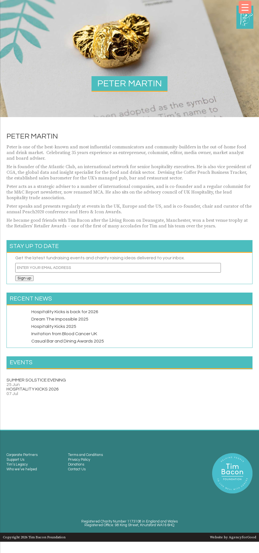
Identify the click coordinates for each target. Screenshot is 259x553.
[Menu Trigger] (245, 7)
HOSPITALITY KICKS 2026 (32, 389)
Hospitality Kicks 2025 (53, 326)
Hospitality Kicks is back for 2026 (64, 312)
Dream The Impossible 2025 (59, 319)
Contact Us (77, 469)
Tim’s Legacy (17, 464)
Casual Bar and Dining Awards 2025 (67, 341)
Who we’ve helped (21, 469)
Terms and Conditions (85, 455)
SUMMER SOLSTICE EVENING (36, 380)
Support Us (15, 460)
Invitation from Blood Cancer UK (64, 334)
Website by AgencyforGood (233, 537)
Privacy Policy (79, 460)
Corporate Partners (22, 455)
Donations (76, 464)
